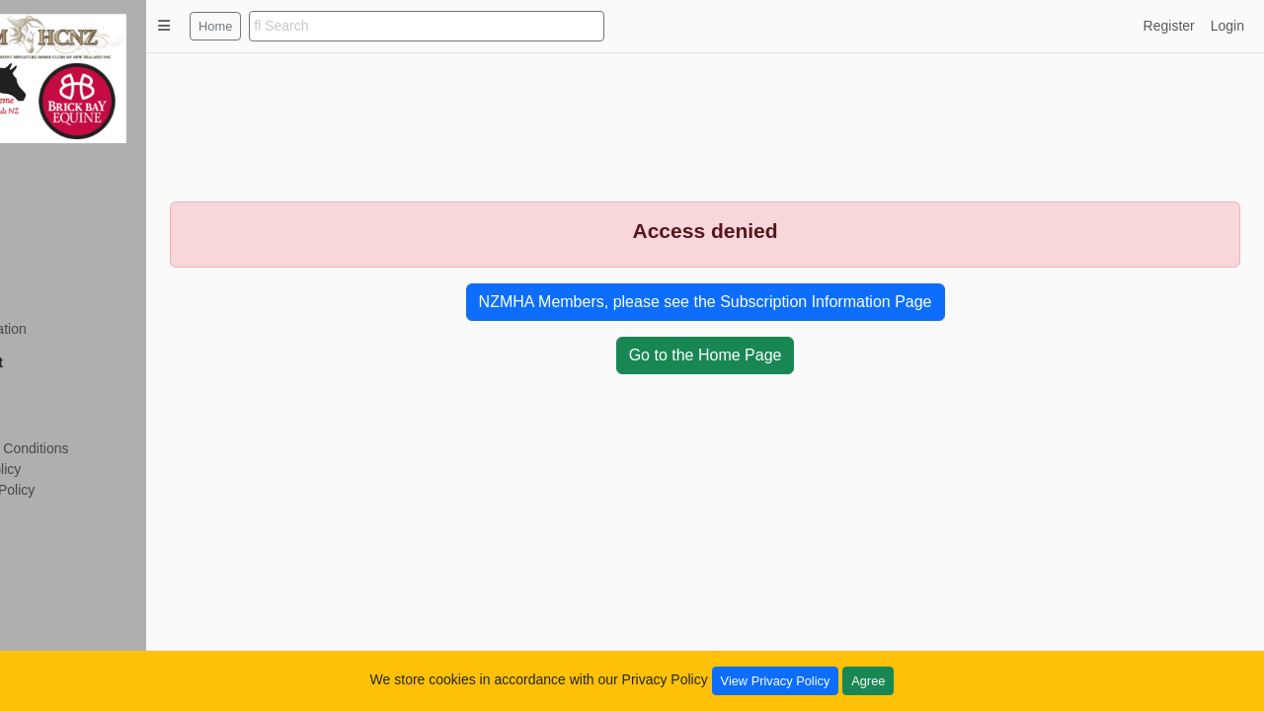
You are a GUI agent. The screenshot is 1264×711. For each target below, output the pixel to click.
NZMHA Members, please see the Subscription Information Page (751, 301)
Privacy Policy (69, 469)
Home (306, 26)
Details (47, 206)
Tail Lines (54, 227)
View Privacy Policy (775, 680)
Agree (868, 680)
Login (1227, 26)
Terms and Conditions (92, 448)
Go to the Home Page (751, 355)
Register (51, 388)
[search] (517, 26)
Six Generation (72, 329)
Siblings (50, 248)
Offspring (54, 268)
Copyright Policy (75, 490)
